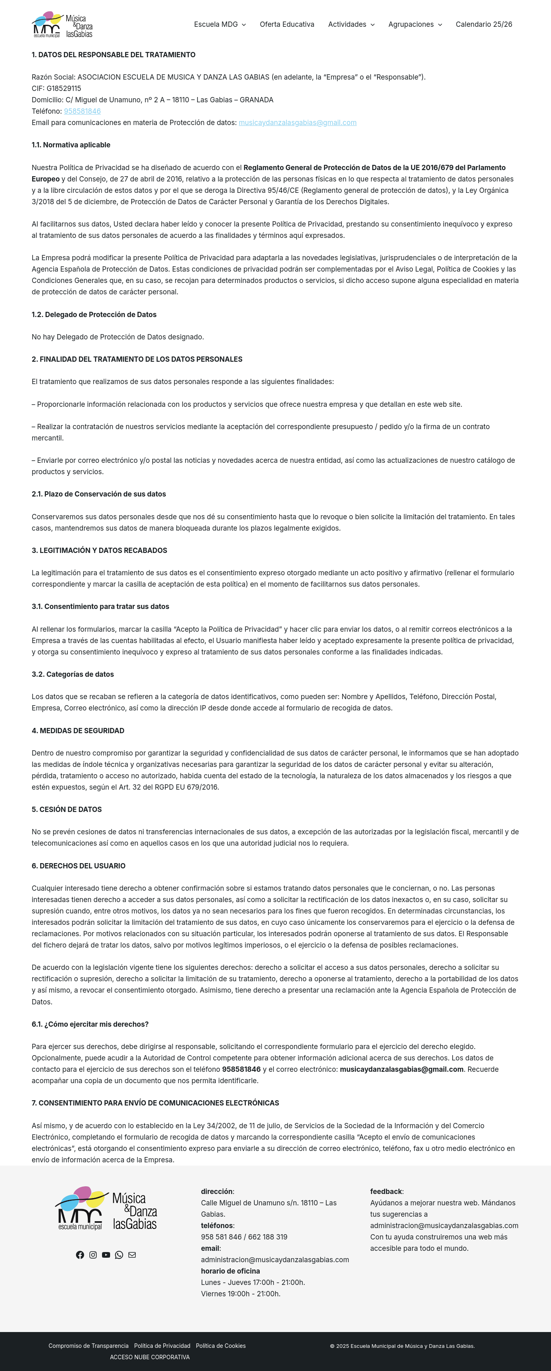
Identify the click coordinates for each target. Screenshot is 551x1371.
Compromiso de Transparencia (88, 1346)
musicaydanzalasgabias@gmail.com (298, 123)
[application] (242, 24)
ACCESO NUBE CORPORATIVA (150, 1357)
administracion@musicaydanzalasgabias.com (275, 1260)
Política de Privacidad (162, 1346)
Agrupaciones (415, 24)
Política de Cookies (221, 1346)
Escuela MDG (220, 24)
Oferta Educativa (287, 24)
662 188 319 (268, 1237)
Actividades (351, 24)
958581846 (82, 111)
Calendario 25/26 (484, 24)
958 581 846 (221, 1237)
